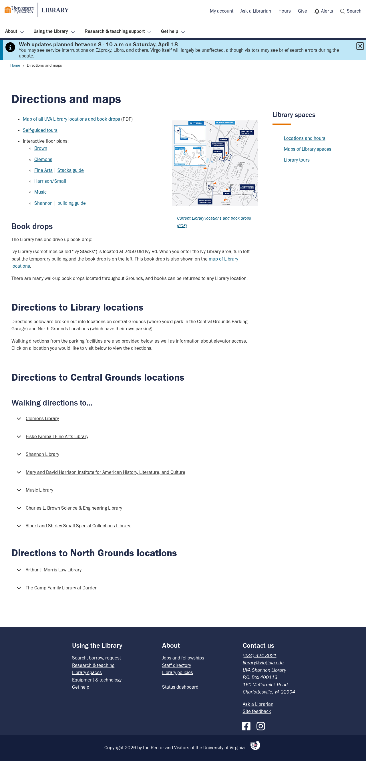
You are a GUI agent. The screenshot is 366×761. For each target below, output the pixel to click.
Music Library (34, 492)
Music (40, 192)
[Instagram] (262, 725)
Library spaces (293, 114)
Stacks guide (70, 170)
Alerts (327, 11)
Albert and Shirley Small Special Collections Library (73, 527)
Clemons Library (37, 420)
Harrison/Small (50, 181)
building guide (71, 203)
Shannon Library (37, 456)
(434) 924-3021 (260, 655)
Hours (285, 11)
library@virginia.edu (263, 662)
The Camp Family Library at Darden (56, 590)
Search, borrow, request (96, 658)
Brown (40, 148)
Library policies (177, 672)
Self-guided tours (40, 130)
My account (221, 11)
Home (15, 65)
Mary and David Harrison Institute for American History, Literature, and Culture (100, 474)
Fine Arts (43, 170)
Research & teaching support (115, 31)
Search (354, 11)
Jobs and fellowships (183, 658)
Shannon (43, 203)
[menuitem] (221, 11)
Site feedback (257, 711)
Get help (169, 31)
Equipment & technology (97, 680)
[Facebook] (247, 725)
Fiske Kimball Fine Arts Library (51, 438)
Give (302, 11)
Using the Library (50, 31)
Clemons (43, 159)
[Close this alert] (360, 46)
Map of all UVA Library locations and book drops (71, 119)
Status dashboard (180, 687)
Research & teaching (93, 665)
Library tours (297, 160)
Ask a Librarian (255, 11)
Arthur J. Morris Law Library (48, 572)
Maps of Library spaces (307, 149)
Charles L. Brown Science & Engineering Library (68, 510)
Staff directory (176, 665)
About (11, 31)
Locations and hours (304, 138)
